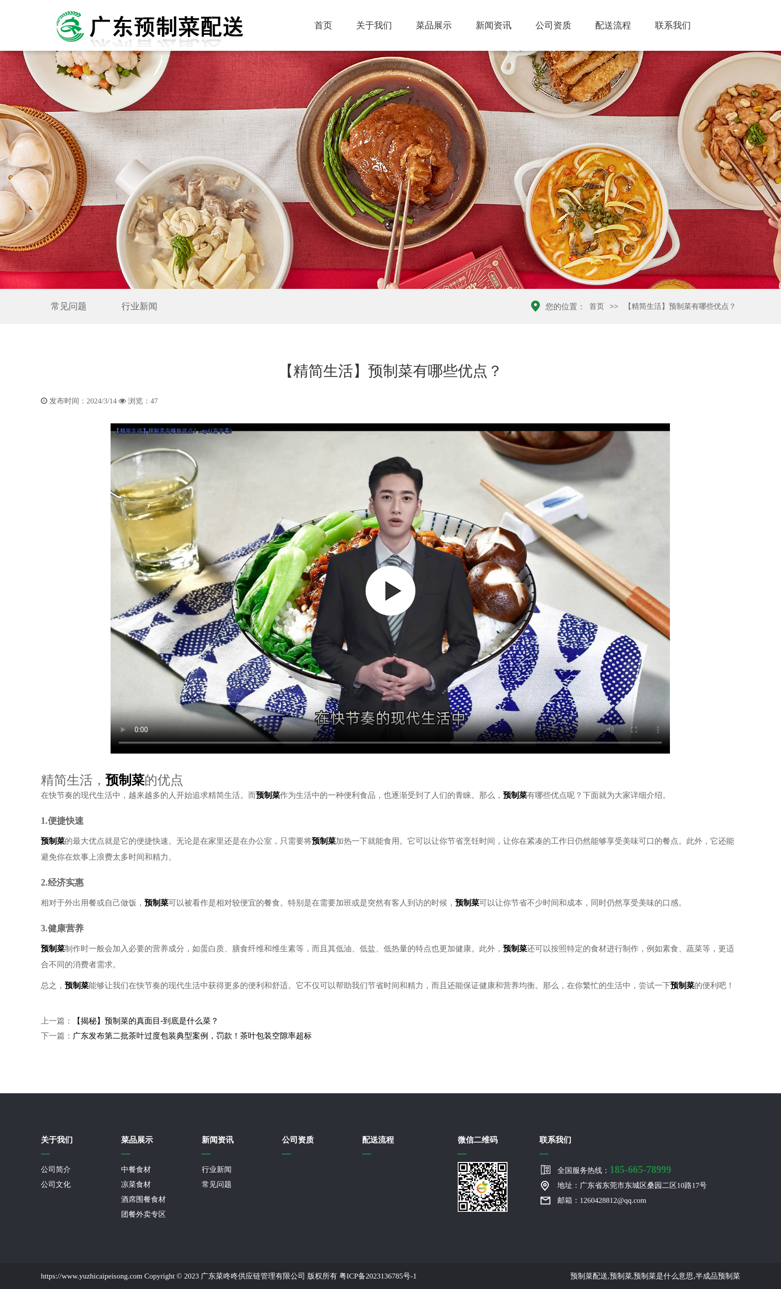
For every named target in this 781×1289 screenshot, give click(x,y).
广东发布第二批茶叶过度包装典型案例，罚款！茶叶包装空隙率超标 (192, 1035)
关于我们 (374, 25)
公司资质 (553, 25)
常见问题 (69, 306)
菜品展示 (434, 25)
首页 (323, 25)
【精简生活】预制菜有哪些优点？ (680, 306)
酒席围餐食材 (143, 1199)
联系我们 (673, 25)
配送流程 (613, 25)
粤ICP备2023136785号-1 (378, 1276)
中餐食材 (136, 1169)
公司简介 (56, 1169)
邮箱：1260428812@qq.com (601, 1200)
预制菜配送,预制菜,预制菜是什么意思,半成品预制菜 (655, 1276)
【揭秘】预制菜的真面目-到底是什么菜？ (146, 1021)
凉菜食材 (136, 1184)
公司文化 (56, 1184)
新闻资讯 (494, 25)
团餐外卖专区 (143, 1214)
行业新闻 (139, 306)
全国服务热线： (614, 1169)
